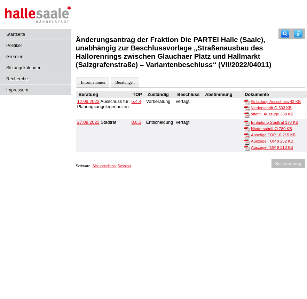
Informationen (93, 82)
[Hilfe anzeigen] (298, 34)
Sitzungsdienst (105, 166)
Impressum (17, 89)
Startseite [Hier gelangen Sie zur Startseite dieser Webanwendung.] (15, 34)
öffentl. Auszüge (272, 114)
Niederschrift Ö (271, 108)
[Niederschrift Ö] (247, 108)
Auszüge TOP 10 (273, 135)
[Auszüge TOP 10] (247, 135)
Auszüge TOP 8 (272, 141)
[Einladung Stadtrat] (247, 123)
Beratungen (124, 82)
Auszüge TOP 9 (272, 147)
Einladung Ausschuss (276, 101)
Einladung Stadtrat (274, 122)
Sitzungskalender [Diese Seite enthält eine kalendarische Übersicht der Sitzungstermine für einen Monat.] (23, 67)
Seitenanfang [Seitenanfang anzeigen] (288, 163)
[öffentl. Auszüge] (247, 114)
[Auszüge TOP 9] (247, 148)
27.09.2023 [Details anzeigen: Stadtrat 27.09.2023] (88, 122)
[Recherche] (285, 34)
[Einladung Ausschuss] (247, 102)
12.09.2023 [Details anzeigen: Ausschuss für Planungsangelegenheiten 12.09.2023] (88, 101)
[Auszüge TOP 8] (247, 141)
